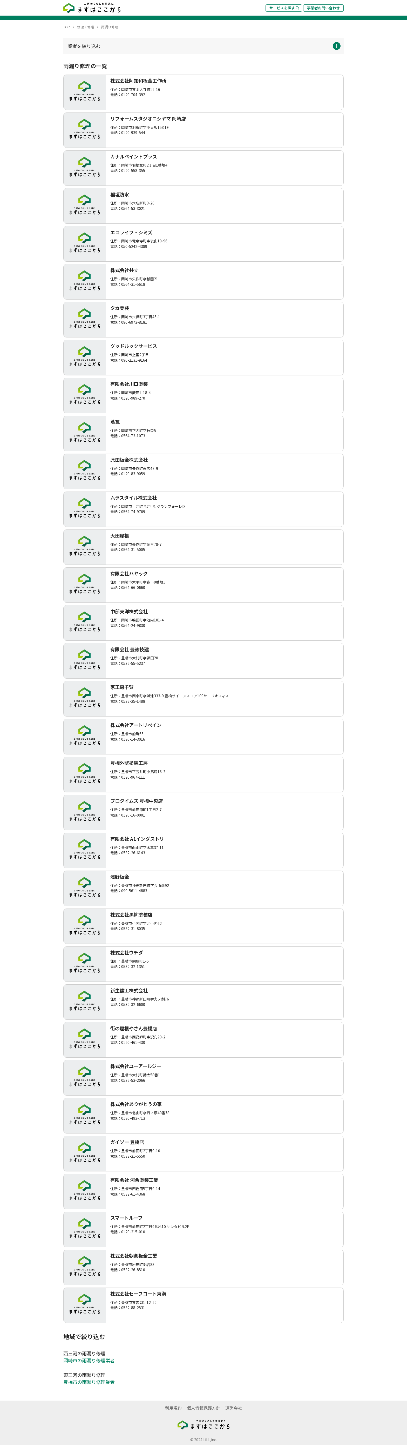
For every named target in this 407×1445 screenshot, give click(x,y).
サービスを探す (284, 7)
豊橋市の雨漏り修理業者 (89, 1381)
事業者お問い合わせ (323, 7)
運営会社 (233, 1408)
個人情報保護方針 (203, 1408)
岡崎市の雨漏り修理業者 (89, 1360)
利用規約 (173, 1408)
